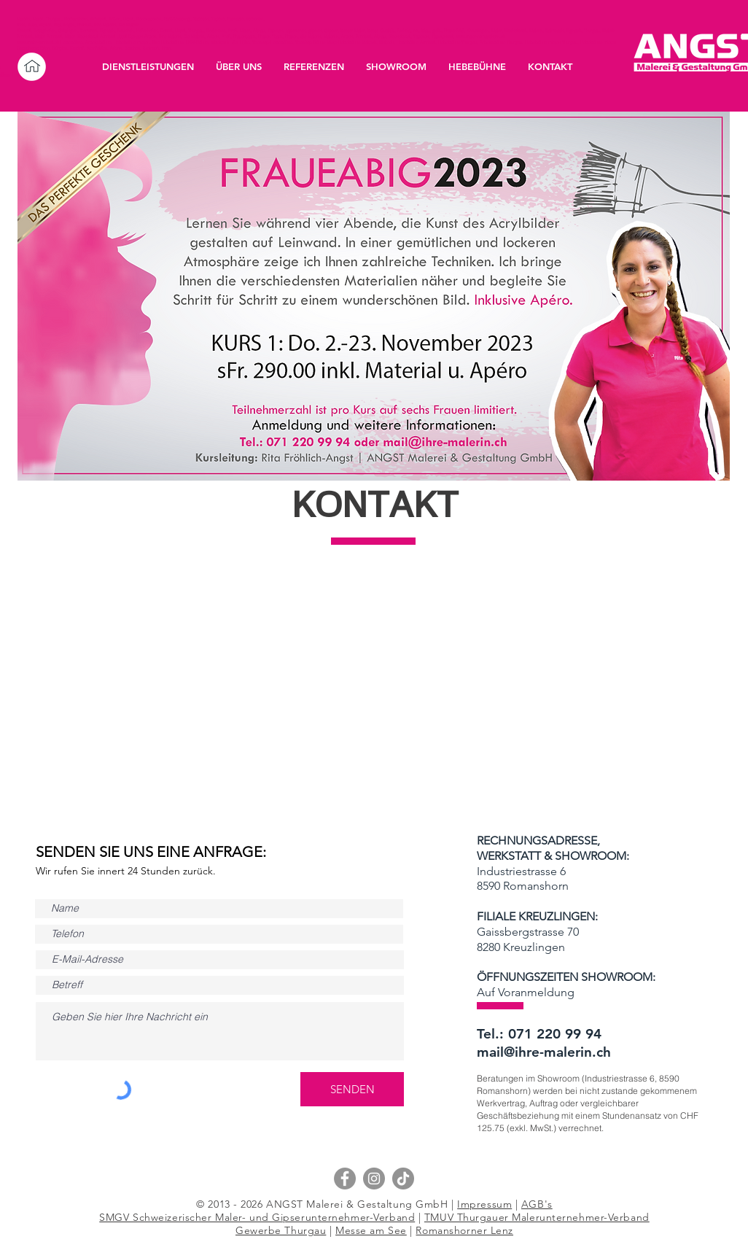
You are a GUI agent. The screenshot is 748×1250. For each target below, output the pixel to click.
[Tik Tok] (403, 1178)
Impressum (484, 1204)
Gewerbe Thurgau (280, 1230)
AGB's (537, 1204)
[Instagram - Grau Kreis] (374, 1178)
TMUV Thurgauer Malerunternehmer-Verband (537, 1217)
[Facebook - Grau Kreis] (345, 1178)
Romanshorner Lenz (464, 1230)
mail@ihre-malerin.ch (544, 1052)
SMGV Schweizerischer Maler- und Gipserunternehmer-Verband (257, 1217)
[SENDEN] (352, 1089)
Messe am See (371, 1230)
